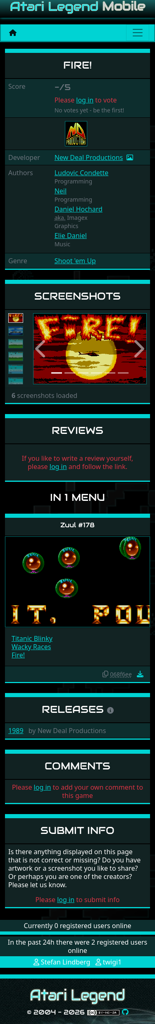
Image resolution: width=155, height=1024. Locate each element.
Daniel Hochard (79, 209)
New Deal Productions (89, 157)
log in (84, 100)
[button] (41, 349)
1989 (16, 730)
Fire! (18, 655)
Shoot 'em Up (75, 260)
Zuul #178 (77, 525)
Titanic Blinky (32, 638)
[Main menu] (137, 32)
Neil (61, 190)
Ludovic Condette (82, 172)
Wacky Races (31, 646)
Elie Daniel (71, 235)
